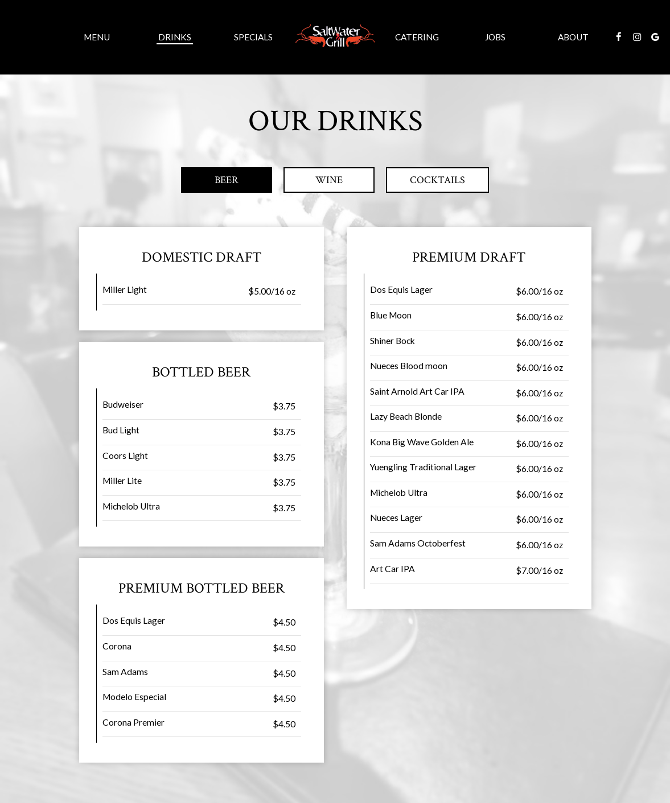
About (573, 37)
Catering (417, 37)
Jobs (495, 37)
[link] (335, 37)
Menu (97, 37)
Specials (253, 37)
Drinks (174, 37)
